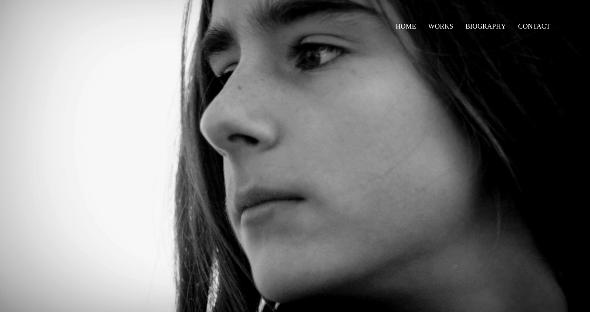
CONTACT (534, 26)
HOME (406, 26)
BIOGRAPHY (485, 26)
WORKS (440, 26)
